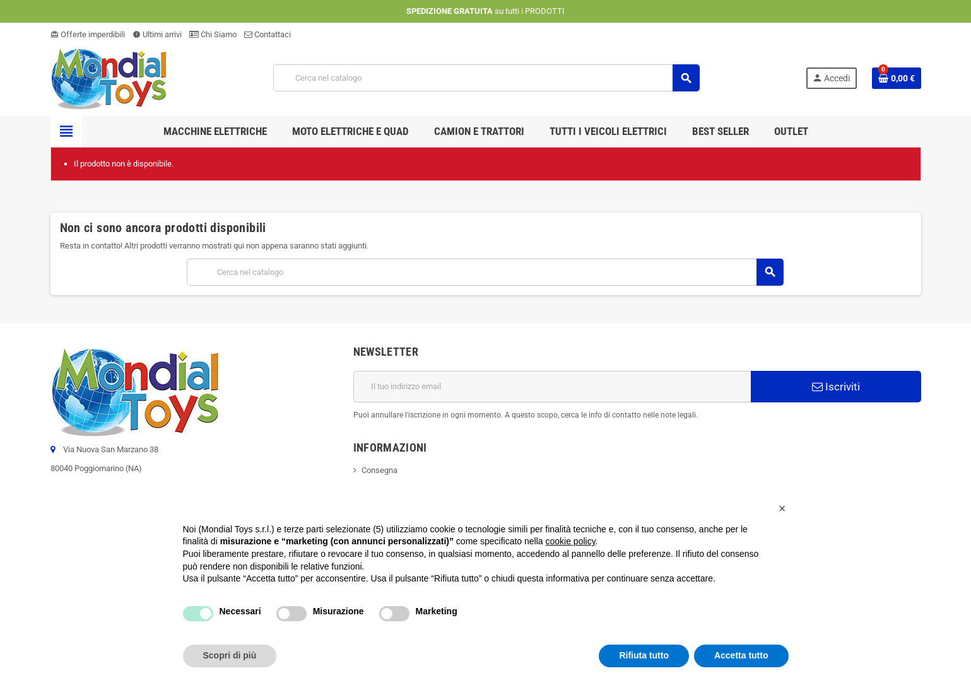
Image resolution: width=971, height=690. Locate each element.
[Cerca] (486, 77)
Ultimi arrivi (157, 34)
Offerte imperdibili (87, 34)
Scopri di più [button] (230, 655)
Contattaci (267, 34)
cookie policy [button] (570, 541)
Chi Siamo (213, 34)
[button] (782, 508)
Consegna (379, 470)
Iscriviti (836, 386)
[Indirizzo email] (552, 386)
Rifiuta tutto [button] (644, 655)
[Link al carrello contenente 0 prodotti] (896, 78)
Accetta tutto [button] (741, 655)
